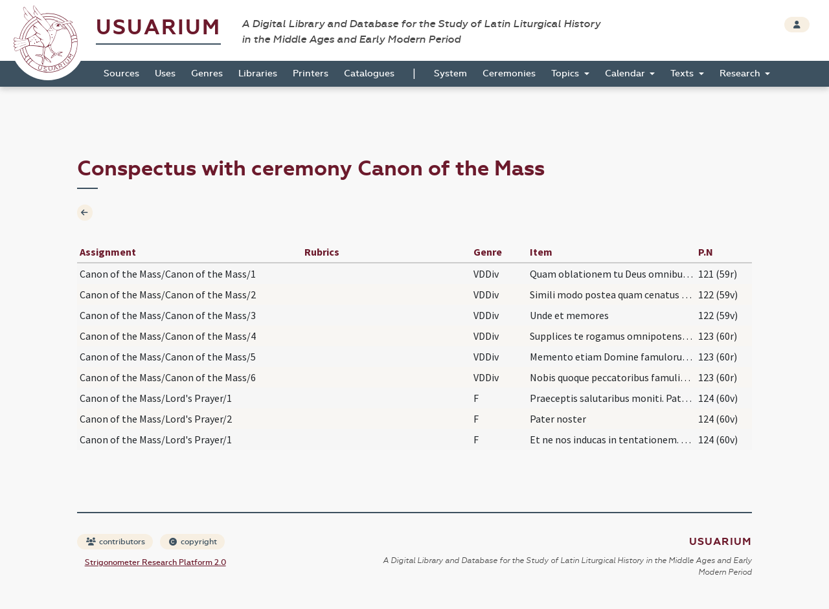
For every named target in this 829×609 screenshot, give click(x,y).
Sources (121, 73)
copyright (193, 541)
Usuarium (158, 27)
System (450, 73)
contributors (115, 541)
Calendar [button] (626, 73)
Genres (207, 73)
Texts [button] (683, 73)
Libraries (257, 73)
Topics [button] (566, 73)
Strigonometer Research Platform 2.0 (155, 562)
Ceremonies (509, 73)
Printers (310, 73)
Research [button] (741, 73)
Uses (165, 73)
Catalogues (369, 73)
